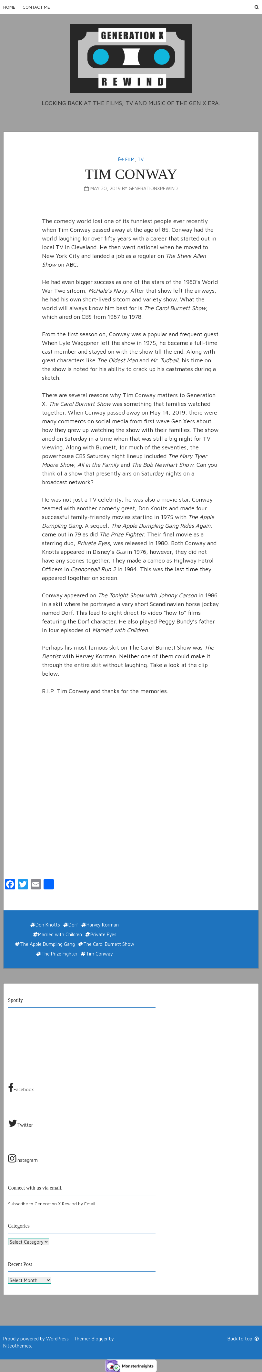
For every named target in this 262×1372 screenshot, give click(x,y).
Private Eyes (103, 934)
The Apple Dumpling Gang (47, 944)
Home (9, 7)
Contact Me (36, 7)
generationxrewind (153, 188)
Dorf (73, 924)
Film (130, 159)
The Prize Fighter (59, 953)
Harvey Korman (102, 924)
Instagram (23, 1158)
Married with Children (60, 934)
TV (140, 159)
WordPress (57, 1338)
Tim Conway (131, 174)
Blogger (100, 1338)
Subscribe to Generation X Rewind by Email (51, 1203)
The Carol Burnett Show (108, 944)
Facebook (21, 1088)
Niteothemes (17, 1345)
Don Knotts (47, 924)
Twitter (20, 1123)
